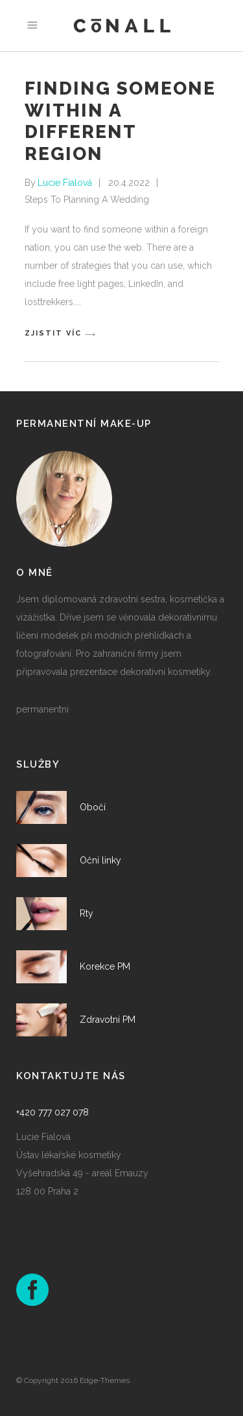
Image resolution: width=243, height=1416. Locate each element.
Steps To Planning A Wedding (87, 199)
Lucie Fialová (65, 182)
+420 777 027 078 (52, 1112)
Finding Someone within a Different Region (120, 121)
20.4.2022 (129, 182)
